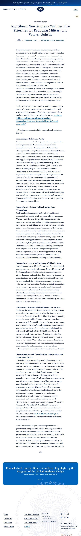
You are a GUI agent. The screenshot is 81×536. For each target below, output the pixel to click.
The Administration (31, 514)
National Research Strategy (46, 414)
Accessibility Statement (49, 521)
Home (6, 514)
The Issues (8, 522)
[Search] (77, 16)
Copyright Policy (46, 518)
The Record (8, 518)
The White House (30, 522)
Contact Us (45, 513)
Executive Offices (31, 518)
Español (27, 526)
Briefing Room (31, 40)
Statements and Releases (52, 40)
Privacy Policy (46, 516)
